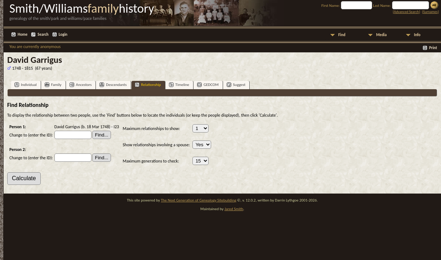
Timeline (179, 84)
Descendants (112, 84)
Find (342, 34)
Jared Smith (233, 209)
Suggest (236, 84)
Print (433, 48)
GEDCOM (208, 84)
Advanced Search (406, 11)
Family (53, 84)
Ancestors (81, 84)
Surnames (430, 11)
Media (381, 34)
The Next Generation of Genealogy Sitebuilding (198, 200)
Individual (25, 84)
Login (63, 34)
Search (42, 34)
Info (417, 34)
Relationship (148, 84)
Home (22, 34)
